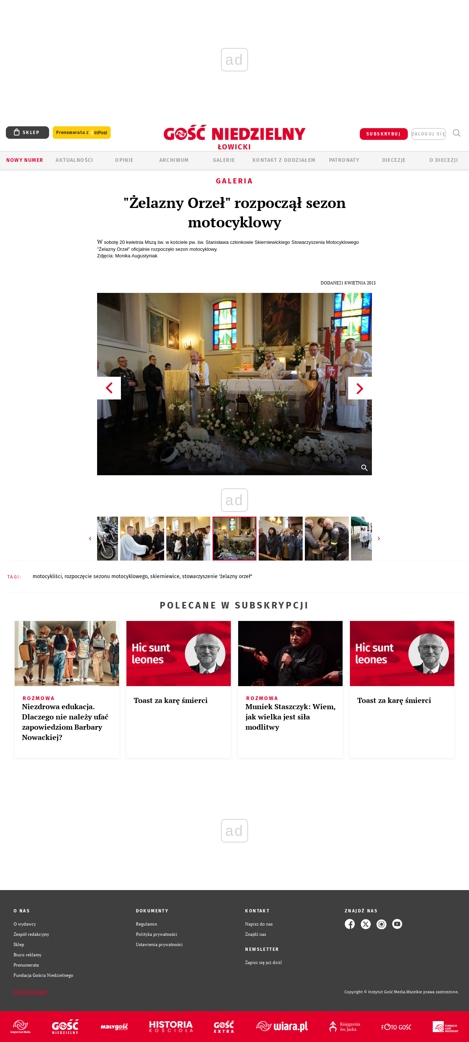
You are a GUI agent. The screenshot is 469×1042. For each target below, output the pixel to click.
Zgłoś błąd (30, 992)
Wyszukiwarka (456, 133)
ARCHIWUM (174, 160)
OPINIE (124, 160)
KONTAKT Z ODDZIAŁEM (284, 160)
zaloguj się (429, 134)
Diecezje (394, 160)
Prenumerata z (81, 133)
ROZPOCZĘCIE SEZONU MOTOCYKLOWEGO (106, 576)
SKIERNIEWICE (165, 576)
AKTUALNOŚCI (74, 160)
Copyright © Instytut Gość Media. (375, 992)
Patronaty (344, 160)
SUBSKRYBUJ (383, 134)
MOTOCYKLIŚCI (47, 576)
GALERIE (224, 160)
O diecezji (443, 160)
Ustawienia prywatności (159, 944)
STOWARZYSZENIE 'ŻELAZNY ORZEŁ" (217, 576)
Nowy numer (24, 160)
